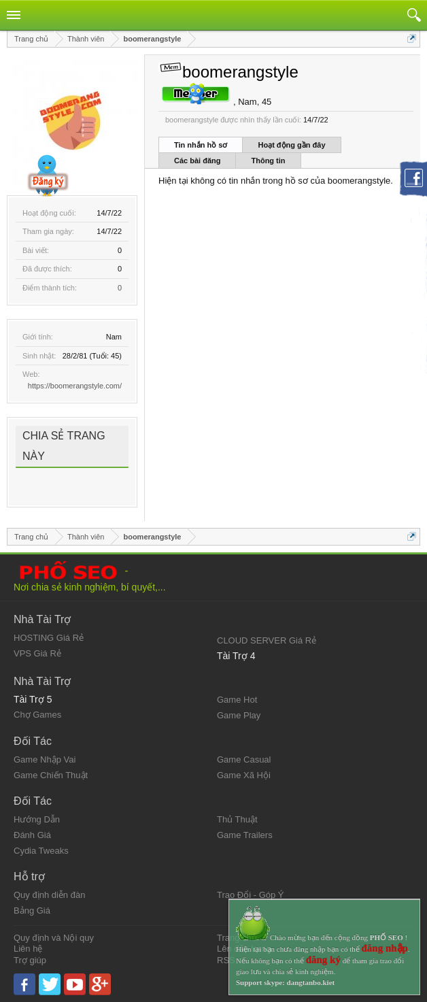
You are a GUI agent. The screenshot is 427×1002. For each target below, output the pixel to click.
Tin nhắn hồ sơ (200, 145)
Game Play (238, 715)
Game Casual (244, 759)
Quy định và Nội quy (54, 938)
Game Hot (237, 700)
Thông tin (268, 160)
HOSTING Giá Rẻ (49, 638)
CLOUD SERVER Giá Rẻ (266, 640)
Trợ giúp (30, 960)
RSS (226, 960)
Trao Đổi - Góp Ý (250, 895)
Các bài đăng (197, 160)
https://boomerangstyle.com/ (75, 386)
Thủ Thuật (237, 819)
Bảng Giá (32, 910)
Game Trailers (245, 835)
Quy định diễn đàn (49, 895)
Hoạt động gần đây (291, 145)
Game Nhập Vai (44, 759)
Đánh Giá (32, 835)
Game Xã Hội (244, 775)
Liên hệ (28, 948)
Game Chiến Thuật (51, 775)
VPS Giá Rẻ (37, 653)
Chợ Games (37, 714)
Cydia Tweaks (41, 851)
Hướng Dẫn (37, 819)
